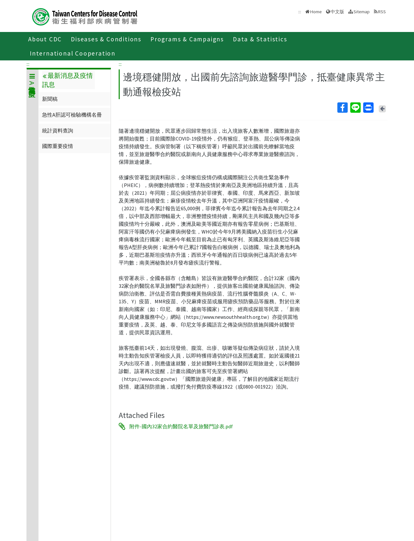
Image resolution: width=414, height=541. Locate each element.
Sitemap (362, 12)
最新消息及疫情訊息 (67, 80)
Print (368, 107)
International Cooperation (72, 53)
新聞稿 (50, 99)
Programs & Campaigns (187, 39)
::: (28, 64)
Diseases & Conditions (106, 39)
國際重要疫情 (57, 146)
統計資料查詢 (57, 130)
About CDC (45, 39)
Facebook (342, 107)
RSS (382, 12)
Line (355, 107)
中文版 (337, 11)
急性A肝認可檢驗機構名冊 (72, 114)
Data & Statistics (260, 39)
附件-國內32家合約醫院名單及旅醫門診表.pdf (181, 426)
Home (316, 12)
